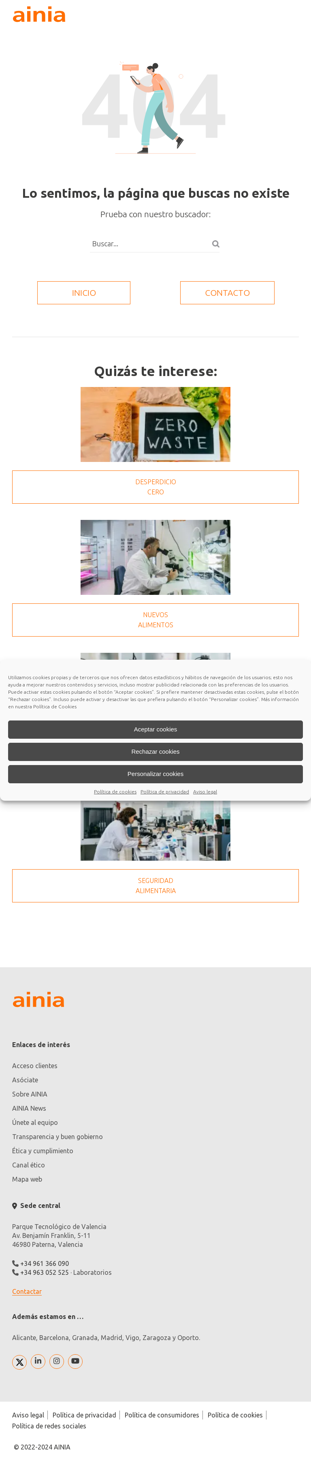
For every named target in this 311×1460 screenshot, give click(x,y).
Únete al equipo (35, 1122)
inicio (84, 292)
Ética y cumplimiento (42, 1150)
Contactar (27, 1291)
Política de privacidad (165, 791)
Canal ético (28, 1165)
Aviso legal (205, 791)
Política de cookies (115, 791)
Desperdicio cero (155, 487)
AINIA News (29, 1108)
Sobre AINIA (29, 1094)
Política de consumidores (162, 1415)
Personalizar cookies (155, 773)
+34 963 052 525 (44, 1272)
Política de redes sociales (49, 1426)
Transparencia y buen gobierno (57, 1136)
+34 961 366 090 (44, 1263)
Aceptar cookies (155, 729)
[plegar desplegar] (290, 14)
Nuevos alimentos (155, 619)
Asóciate (25, 1080)
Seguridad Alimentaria (156, 885)
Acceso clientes (35, 1065)
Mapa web (27, 1179)
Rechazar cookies (155, 751)
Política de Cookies (55, 706)
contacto (227, 292)
